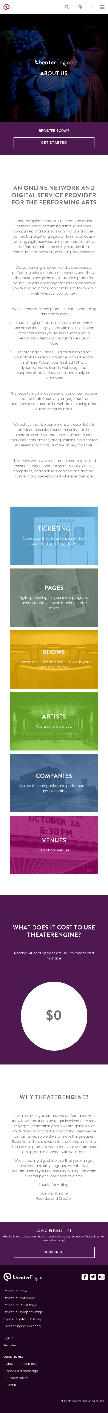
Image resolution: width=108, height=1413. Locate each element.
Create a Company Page (23, 1312)
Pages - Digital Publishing (22, 1319)
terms (11, 1385)
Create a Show (15, 1291)
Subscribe (54, 1252)
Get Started (54, 142)
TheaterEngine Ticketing (36, 322)
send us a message (22, 1371)
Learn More (54, 377)
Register (9, 1345)
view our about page (23, 1364)
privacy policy (17, 1378)
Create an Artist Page (20, 1305)
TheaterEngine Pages (35, 352)
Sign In (8, 1338)
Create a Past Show (19, 1298)
